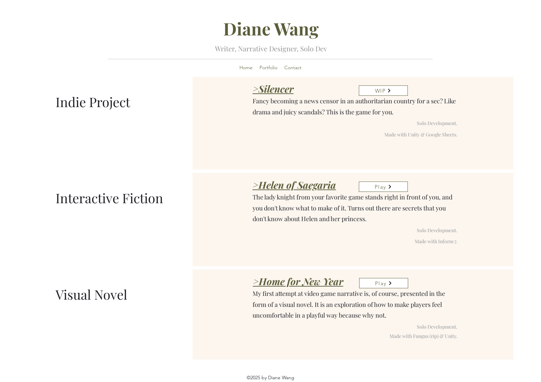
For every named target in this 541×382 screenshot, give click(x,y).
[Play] (383, 187)
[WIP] (383, 90)
